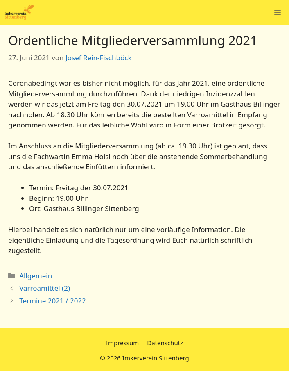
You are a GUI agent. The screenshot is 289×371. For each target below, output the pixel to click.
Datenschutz (165, 343)
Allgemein (35, 275)
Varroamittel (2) (44, 288)
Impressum (122, 343)
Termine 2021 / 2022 (52, 300)
